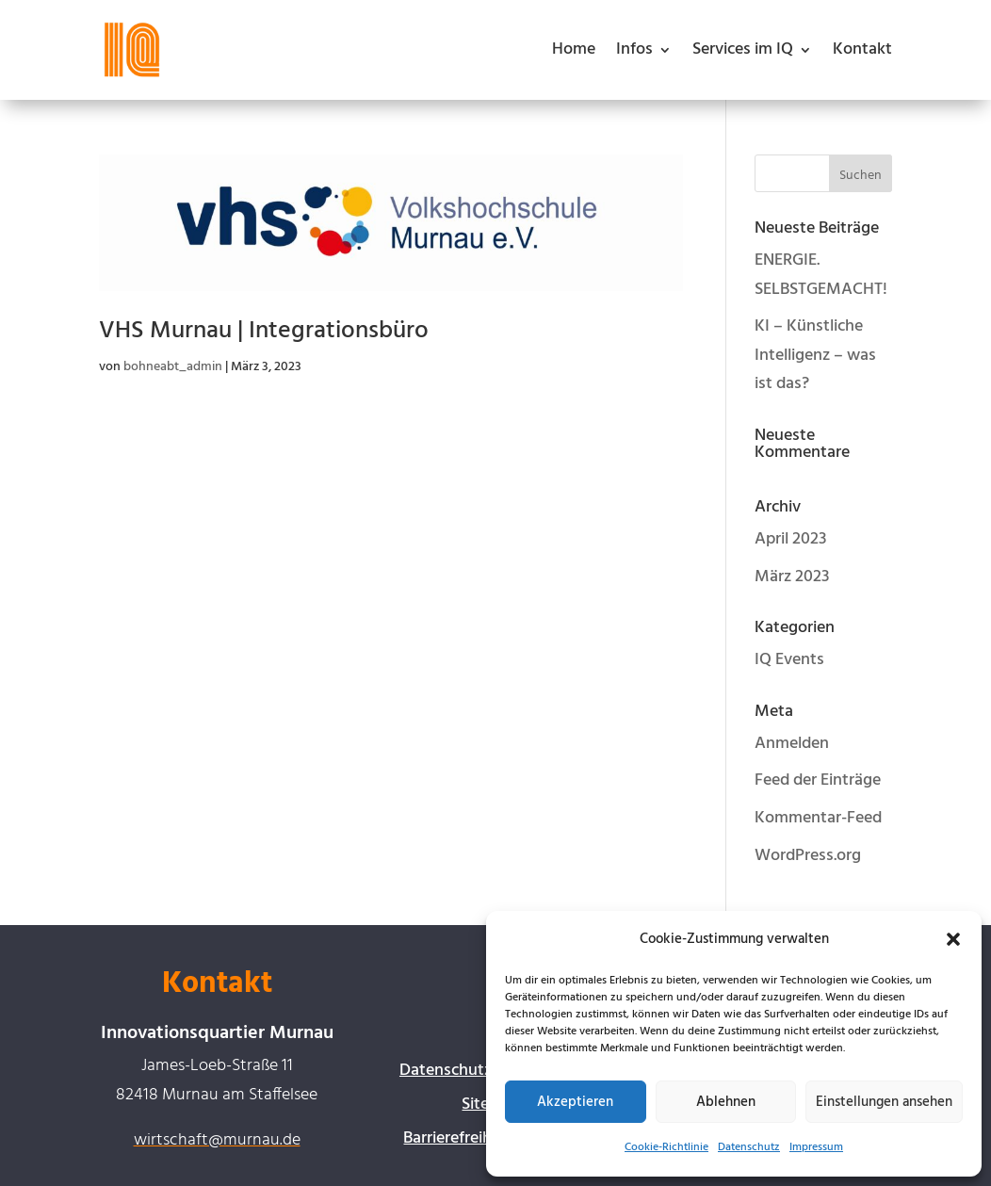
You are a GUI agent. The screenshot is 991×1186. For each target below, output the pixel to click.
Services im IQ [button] (742, 49)
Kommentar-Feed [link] (818, 818)
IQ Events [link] (789, 660)
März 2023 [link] (792, 577)
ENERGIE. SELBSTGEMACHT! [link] (821, 275)
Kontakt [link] (862, 49)
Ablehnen (725, 1102)
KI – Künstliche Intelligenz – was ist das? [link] (815, 355)
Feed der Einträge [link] (818, 780)
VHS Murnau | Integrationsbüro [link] (264, 331)
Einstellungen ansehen (884, 1102)
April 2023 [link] (790, 539)
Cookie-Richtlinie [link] (666, 1147)
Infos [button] (634, 49)
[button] (953, 939)
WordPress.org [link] (808, 855)
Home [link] (573, 49)
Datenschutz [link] (749, 1147)
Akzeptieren (575, 1102)
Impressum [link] (816, 1147)
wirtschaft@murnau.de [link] (217, 1140)
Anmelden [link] (792, 743)
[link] (132, 50)
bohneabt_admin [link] (172, 367)
